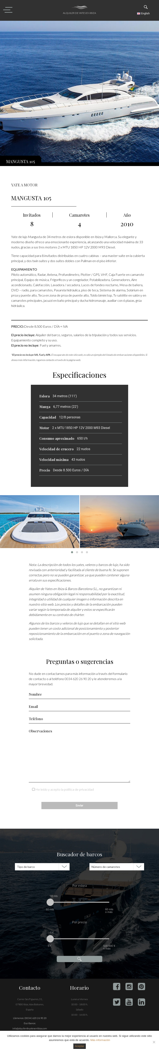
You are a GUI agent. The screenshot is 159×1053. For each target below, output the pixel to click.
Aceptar (79, 1046)
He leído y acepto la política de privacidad (64, 789)
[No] (154, 1042)
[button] (72, 552)
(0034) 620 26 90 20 (35, 1018)
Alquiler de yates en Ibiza (79, 13)
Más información (100, 1040)
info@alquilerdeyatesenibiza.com (29, 1028)
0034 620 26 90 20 (78, 679)
